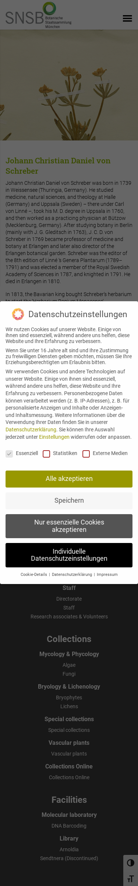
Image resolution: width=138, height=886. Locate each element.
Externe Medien (105, 448)
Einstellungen (54, 431)
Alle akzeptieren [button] (69, 473)
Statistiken (60, 448)
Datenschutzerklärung (31, 424)
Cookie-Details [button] (34, 569)
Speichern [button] (69, 495)
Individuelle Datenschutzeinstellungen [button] (69, 549)
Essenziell (22, 448)
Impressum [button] (107, 569)
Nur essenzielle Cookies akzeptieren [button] (69, 520)
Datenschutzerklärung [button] (72, 569)
